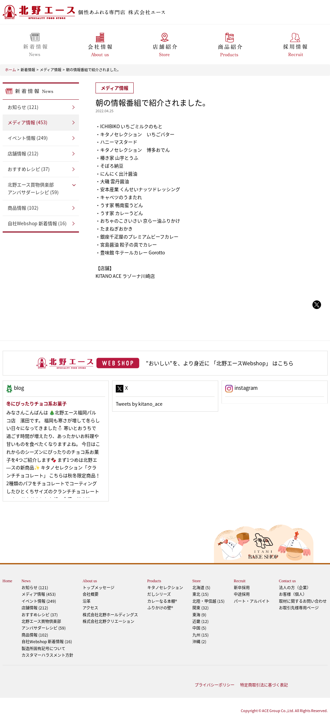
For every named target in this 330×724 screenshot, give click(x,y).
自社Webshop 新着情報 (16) (37, 223)
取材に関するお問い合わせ (303, 601)
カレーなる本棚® (162, 601)
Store (196, 581)
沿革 (87, 601)
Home (7, 581)
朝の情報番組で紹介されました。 (93, 70)
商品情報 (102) (23, 207)
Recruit (239, 581)
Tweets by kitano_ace (139, 403)
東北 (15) (200, 594)
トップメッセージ (98, 588)
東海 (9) (199, 615)
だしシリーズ (159, 594)
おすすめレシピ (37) (29, 169)
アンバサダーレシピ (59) (41, 188)
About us (90, 581)
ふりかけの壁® (160, 608)
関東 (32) (200, 608)
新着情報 (28, 70)
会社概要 (91, 594)
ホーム (10, 70)
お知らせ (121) (23, 107)
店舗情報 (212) (23, 153)
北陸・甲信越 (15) (208, 601)
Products (154, 581)
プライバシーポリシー (214, 685)
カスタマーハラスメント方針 (47, 655)
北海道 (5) (201, 588)
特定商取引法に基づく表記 (264, 685)
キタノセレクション (165, 588)
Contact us (287, 581)
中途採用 (242, 594)
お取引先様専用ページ (299, 608)
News (26, 581)
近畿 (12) (200, 621)
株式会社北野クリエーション (108, 621)
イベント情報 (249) (28, 137)
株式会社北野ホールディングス (110, 615)
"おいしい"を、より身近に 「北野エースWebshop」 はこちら (220, 363)
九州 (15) (200, 635)
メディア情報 (50, 70)
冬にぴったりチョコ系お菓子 (36, 403)
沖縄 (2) (199, 642)
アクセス (90, 608)
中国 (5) (199, 628)
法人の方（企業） (295, 588)
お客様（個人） (293, 594)
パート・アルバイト (252, 601)
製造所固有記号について (43, 648)
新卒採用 (242, 588)
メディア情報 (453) (27, 122)
